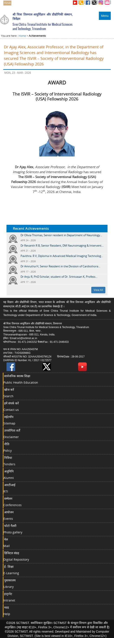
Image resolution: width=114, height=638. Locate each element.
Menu (105, 16)
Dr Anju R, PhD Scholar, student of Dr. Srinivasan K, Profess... (59, 277)
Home (22, 36)
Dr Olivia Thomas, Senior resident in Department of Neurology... (61, 235)
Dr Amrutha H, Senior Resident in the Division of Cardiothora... (60, 266)
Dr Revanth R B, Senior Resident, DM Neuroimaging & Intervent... (62, 245)
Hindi (7, 3)
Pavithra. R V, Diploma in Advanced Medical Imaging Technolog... (62, 256)
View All (98, 290)
